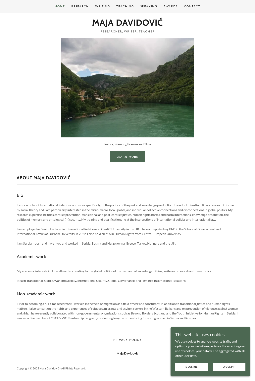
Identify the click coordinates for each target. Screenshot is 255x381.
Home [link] (60, 6)
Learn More (127, 156)
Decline (191, 366)
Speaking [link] (148, 6)
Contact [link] (192, 6)
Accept (229, 366)
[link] (127, 24)
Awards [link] (171, 6)
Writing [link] (102, 6)
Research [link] (80, 6)
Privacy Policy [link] (127, 339)
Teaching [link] (125, 6)
